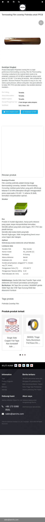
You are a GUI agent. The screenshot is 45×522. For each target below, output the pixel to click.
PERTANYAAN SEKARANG (31, 407)
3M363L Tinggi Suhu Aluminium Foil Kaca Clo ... (33, 340)
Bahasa (4, 387)
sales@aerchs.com (14, 414)
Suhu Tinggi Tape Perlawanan (32, 387)
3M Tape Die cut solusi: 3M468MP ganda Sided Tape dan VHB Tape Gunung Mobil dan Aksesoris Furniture (22, 287)
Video (3, 384)
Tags (3, 378)
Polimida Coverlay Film (10, 304)
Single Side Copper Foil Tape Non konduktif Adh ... (12, 342)
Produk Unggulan (7, 381)
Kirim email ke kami (12, 112)
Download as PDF (30, 112)
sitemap (4, 390)
